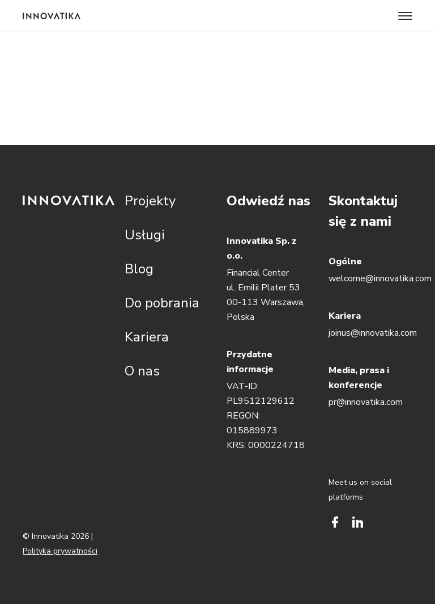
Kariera (147, 337)
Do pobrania (162, 303)
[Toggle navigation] (405, 16)
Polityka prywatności (60, 551)
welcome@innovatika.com (380, 278)
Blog (139, 269)
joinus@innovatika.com (373, 333)
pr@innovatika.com (366, 402)
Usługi (145, 235)
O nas (142, 371)
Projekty (150, 201)
